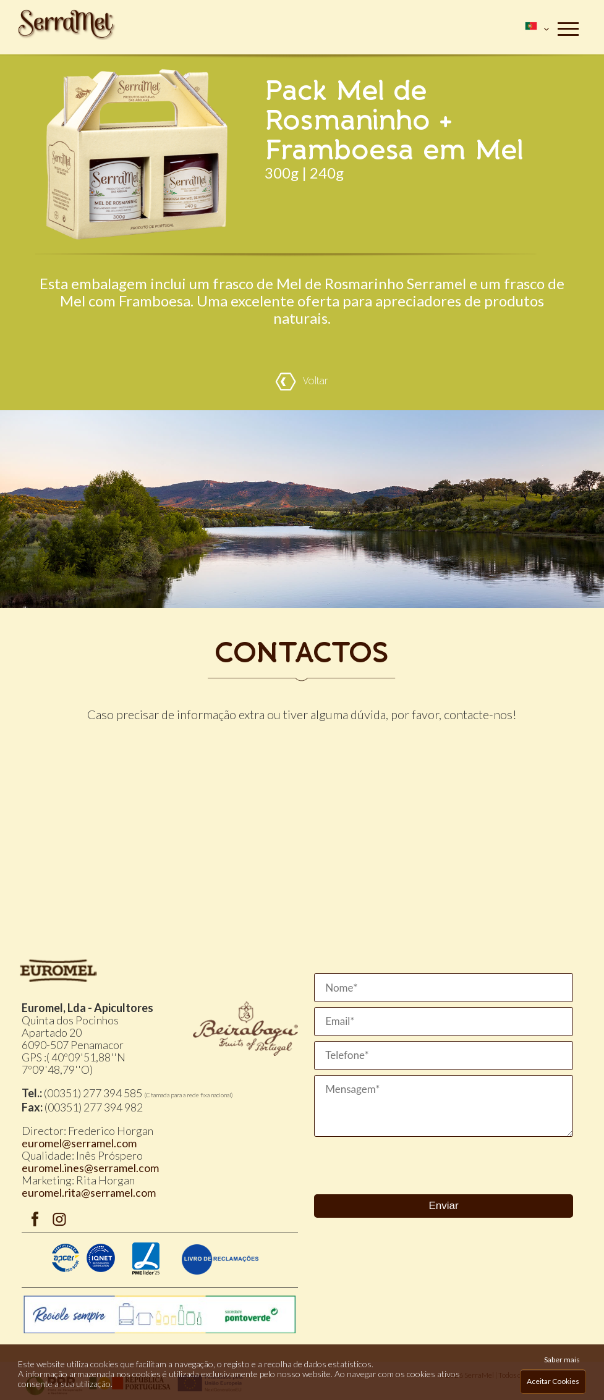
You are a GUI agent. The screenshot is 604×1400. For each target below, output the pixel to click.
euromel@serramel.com (79, 1143)
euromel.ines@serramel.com (90, 1167)
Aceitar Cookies (553, 1381)
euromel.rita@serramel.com (89, 1192)
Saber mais (562, 1359)
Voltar (301, 381)
